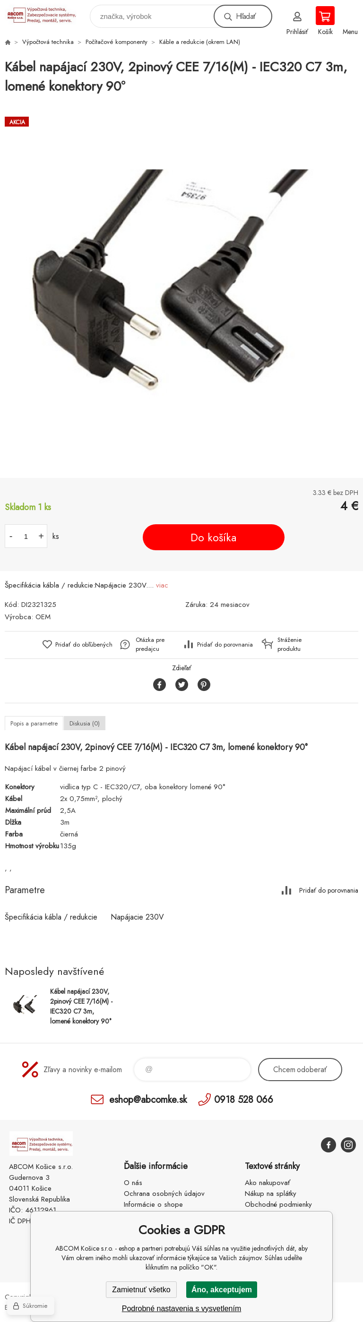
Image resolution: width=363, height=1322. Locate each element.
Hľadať (246, 16)
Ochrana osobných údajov (164, 1193)
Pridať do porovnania (225, 644)
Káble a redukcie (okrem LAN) (199, 41)
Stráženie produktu (289, 644)
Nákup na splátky (270, 1193)
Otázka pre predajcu (150, 644)
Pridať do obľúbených (83, 644)
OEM (43, 617)
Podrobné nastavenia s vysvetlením (182, 1309)
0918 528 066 (243, 1099)
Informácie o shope (153, 1204)
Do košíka (213, 537)
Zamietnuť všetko (141, 1290)
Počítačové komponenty (116, 41)
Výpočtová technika (48, 41)
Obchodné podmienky (278, 1204)
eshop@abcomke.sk (148, 1099)
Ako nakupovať (267, 1182)
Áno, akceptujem (221, 1290)
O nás (133, 1182)
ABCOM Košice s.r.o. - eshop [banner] (46, 14)
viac (162, 585)
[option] (181, 287)
